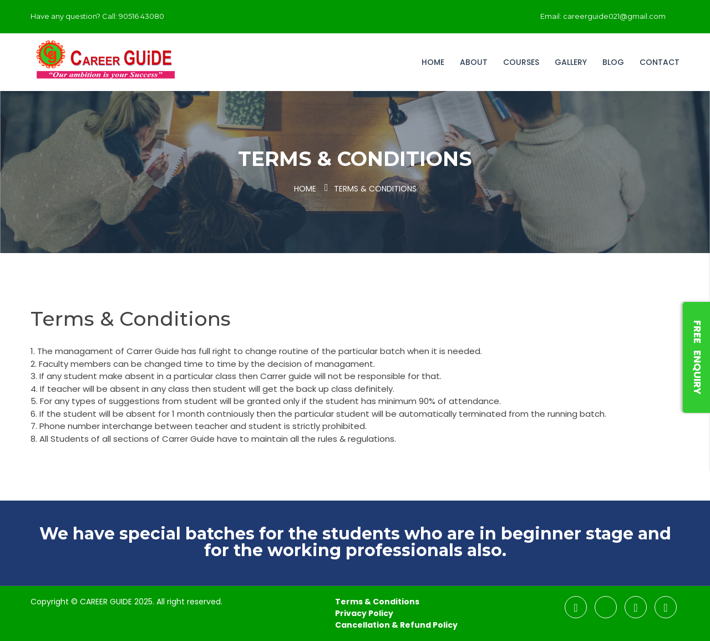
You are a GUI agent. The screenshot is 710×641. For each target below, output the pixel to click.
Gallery (571, 62)
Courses (521, 62)
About (474, 62)
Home (433, 62)
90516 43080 (141, 16)
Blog (613, 62)
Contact (659, 62)
